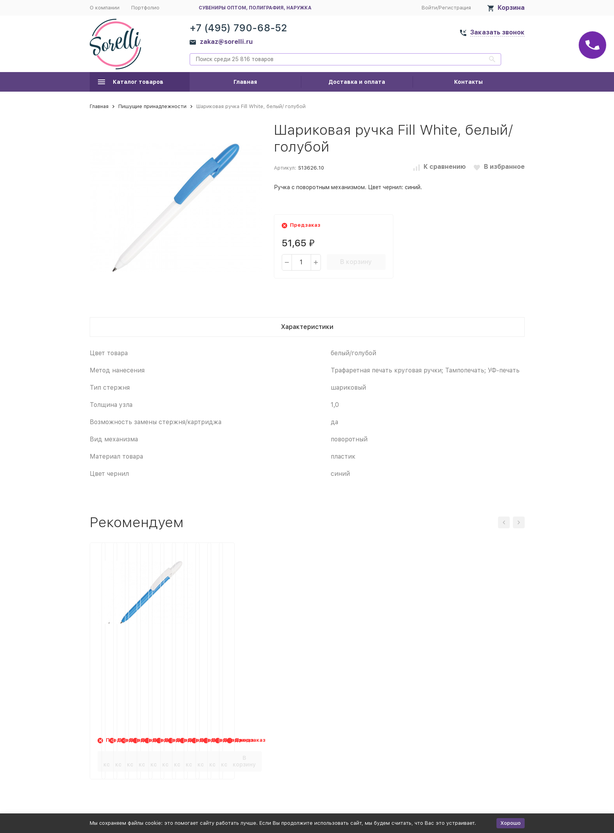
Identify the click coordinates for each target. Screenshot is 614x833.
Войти (429, 8)
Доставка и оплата (356, 82)
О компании (105, 8)
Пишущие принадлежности (152, 106)
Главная (245, 82)
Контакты (468, 82)
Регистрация (455, 8)
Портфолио (145, 8)
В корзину (356, 262)
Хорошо (510, 823)
